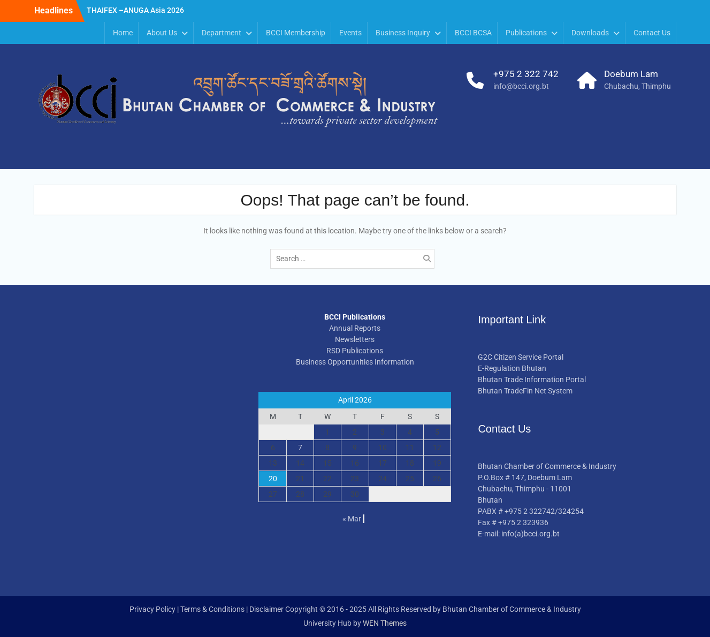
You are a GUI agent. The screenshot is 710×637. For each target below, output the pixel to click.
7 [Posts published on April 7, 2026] (300, 447)
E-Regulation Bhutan (512, 368)
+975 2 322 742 (526, 74)
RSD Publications (354, 350)
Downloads (590, 32)
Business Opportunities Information (355, 362)
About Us (162, 32)
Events (350, 32)
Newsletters (355, 339)
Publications (526, 32)
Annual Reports (354, 328)
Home (123, 32)
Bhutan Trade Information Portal (532, 379)
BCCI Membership (295, 32)
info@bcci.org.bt (521, 86)
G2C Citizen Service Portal (520, 357)
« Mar (351, 518)
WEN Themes (385, 623)
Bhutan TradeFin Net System (525, 390)
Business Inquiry (403, 32)
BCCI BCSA (473, 32)
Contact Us (651, 32)
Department (221, 32)
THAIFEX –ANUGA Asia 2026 (135, 10)
